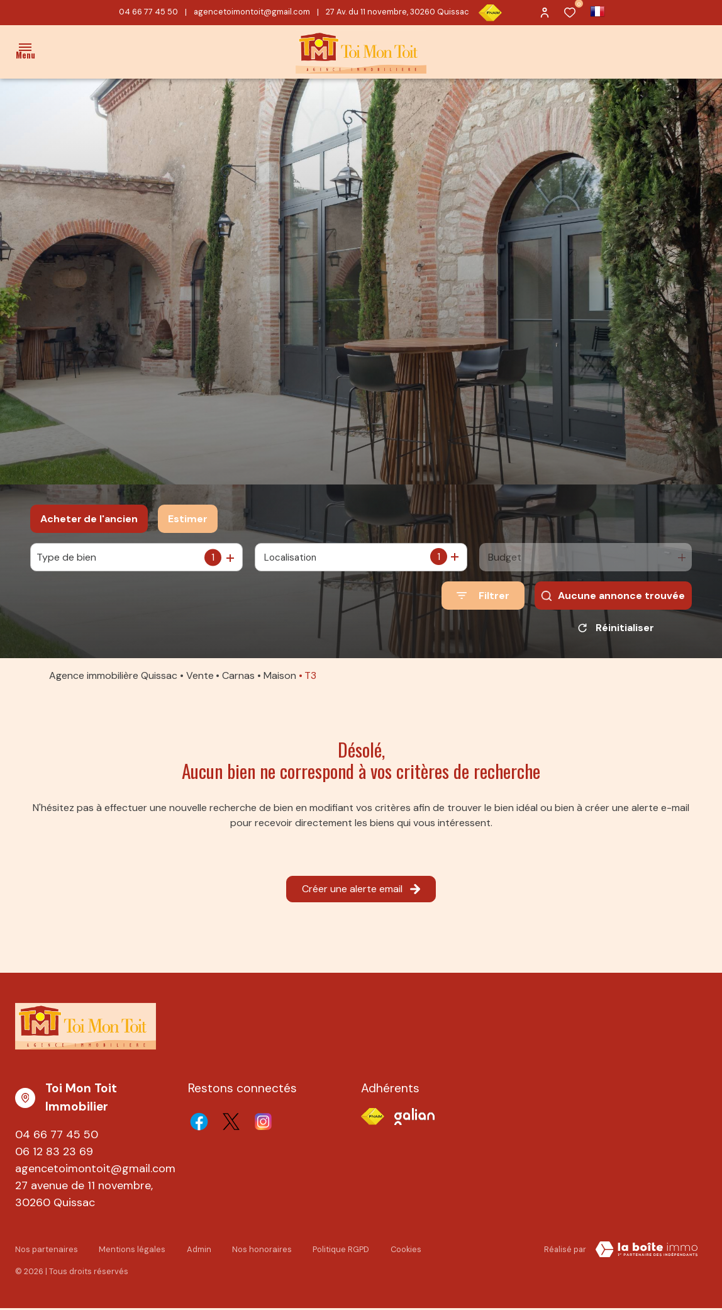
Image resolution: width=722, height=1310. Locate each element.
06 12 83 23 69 (54, 1155)
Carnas (238, 679)
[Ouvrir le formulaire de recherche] (483, 595)
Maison (280, 679)
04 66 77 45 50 (148, 11)
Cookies (399, 1251)
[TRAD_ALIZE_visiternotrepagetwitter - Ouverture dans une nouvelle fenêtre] (231, 1126)
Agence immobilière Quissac (113, 679)
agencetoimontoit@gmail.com (252, 11)
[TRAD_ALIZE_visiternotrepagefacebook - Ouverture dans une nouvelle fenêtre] (199, 1126)
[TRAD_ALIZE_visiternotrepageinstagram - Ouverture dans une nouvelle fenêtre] (263, 1126)
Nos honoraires (257, 1251)
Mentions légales (130, 1251)
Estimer (188, 518)
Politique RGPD (335, 1251)
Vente (200, 679)
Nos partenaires (46, 1251)
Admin (195, 1251)
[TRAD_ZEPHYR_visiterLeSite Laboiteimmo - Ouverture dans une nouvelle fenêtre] (646, 1254)
